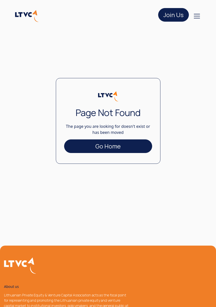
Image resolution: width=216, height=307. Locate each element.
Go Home (108, 146)
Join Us (173, 15)
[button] (196, 16)
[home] (27, 16)
